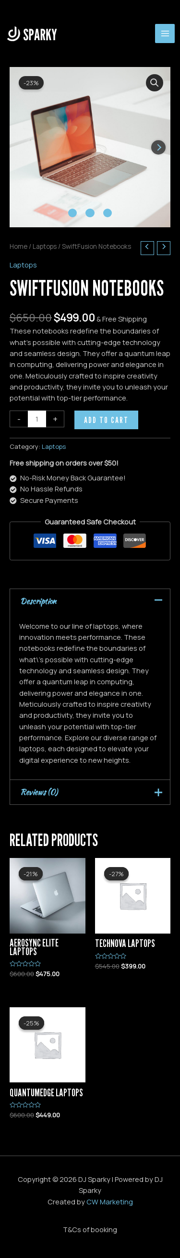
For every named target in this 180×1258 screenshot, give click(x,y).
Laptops (45, 246)
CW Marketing (109, 1201)
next (158, 147)
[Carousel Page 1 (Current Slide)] (72, 213)
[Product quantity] (37, 419)
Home (18, 246)
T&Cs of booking (90, 1229)
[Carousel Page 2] (89, 213)
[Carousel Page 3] (107, 213)
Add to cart (106, 419)
